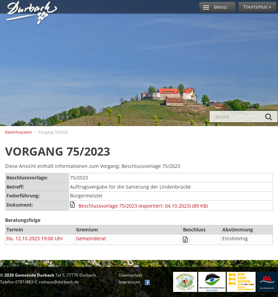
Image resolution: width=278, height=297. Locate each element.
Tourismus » (257, 6)
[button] (171, 206)
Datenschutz (131, 275)
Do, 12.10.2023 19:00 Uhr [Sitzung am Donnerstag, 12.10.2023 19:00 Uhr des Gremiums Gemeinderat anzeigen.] (34, 238)
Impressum (129, 282)
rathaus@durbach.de (59, 282)
